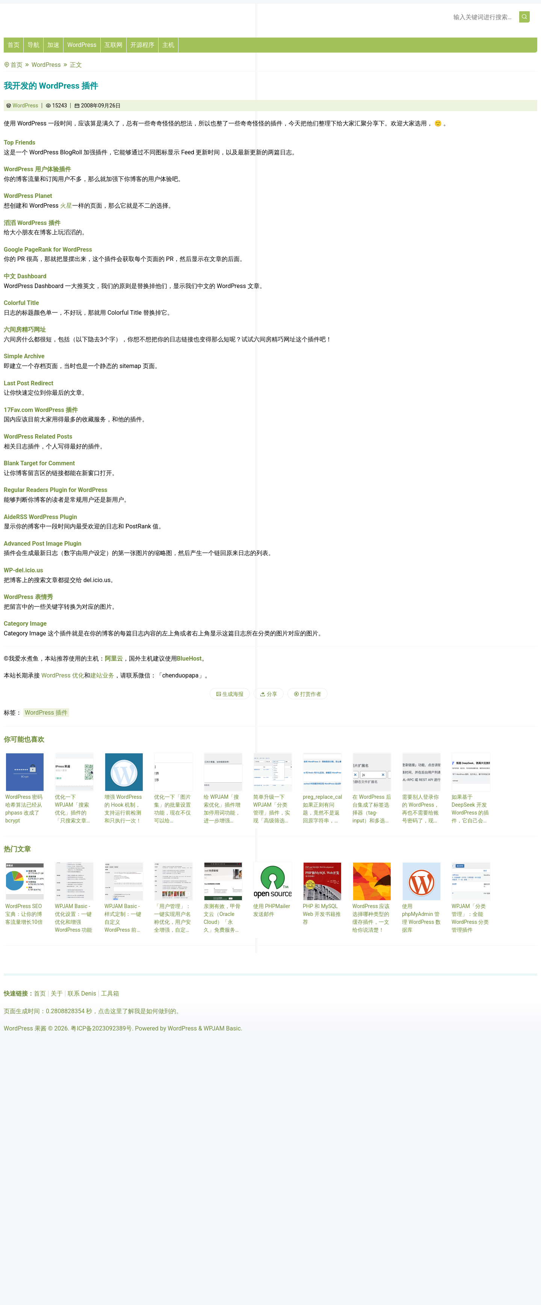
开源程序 (142, 44)
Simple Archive (24, 356)
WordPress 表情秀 (28, 596)
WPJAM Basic (222, 1028)
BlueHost (189, 658)
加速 (53, 44)
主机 (168, 44)
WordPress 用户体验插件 (37, 169)
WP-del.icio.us (23, 570)
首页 (14, 44)
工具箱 (110, 993)
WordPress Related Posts (38, 436)
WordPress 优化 (62, 675)
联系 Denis (82, 993)
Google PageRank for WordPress (48, 249)
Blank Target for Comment (39, 463)
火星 (66, 205)
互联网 (113, 44)
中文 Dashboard (25, 276)
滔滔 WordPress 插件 (32, 222)
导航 (33, 44)
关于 (57, 993)
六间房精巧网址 (25, 329)
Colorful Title (21, 302)
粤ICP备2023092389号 (101, 1028)
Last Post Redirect (28, 383)
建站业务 (102, 675)
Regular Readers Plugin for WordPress (55, 489)
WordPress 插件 (46, 712)
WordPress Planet (28, 195)
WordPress (82, 44)
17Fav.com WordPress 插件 (41, 409)
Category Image (25, 623)
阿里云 (114, 658)
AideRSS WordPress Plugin (40, 516)
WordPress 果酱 (25, 1028)
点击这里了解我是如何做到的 (137, 1011)
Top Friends (19, 142)
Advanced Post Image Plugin (43, 543)
